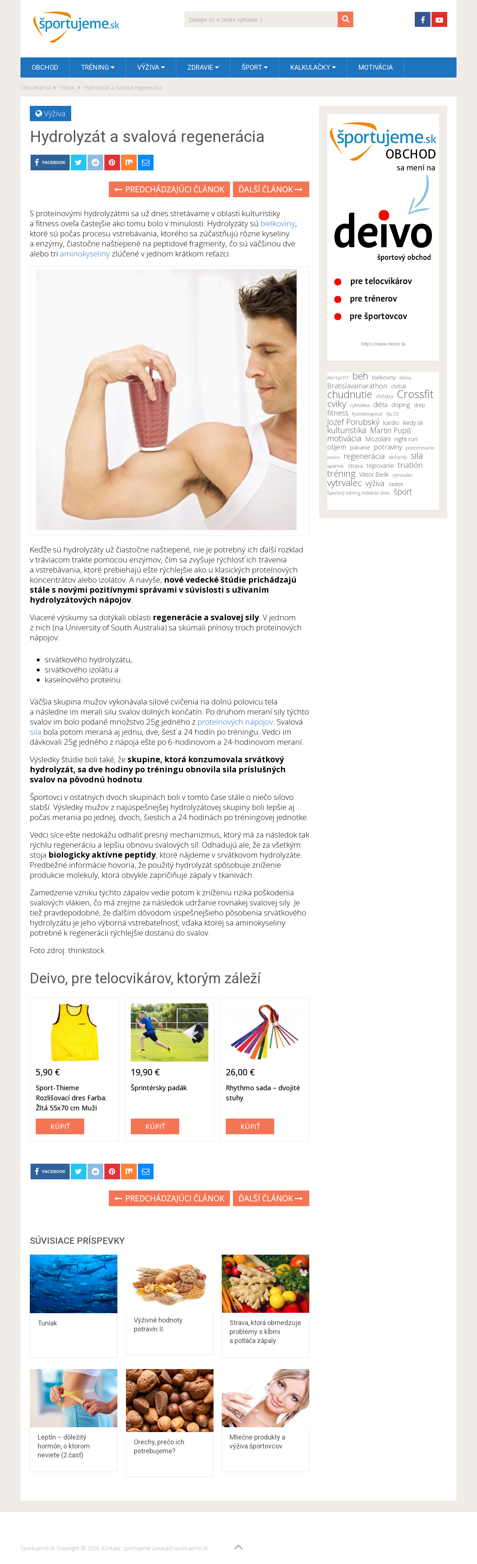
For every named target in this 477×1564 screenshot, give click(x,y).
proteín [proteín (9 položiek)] (333, 457)
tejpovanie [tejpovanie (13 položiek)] (380, 465)
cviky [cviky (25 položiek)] (336, 403)
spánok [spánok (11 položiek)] (335, 466)
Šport (251, 67)
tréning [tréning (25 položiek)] (341, 473)
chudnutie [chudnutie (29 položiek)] (349, 394)
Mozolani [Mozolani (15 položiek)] (378, 438)
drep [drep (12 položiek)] (419, 405)
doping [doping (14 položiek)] (400, 405)
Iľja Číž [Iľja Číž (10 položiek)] (392, 414)
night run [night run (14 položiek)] (405, 439)
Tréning (95, 67)
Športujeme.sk (37, 1548)
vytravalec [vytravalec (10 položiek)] (402, 475)
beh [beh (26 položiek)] (360, 375)
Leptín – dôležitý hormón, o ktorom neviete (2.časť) (64, 1446)
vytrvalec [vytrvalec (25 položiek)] (344, 482)
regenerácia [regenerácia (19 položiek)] (364, 456)
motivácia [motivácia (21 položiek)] (344, 438)
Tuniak (47, 1323)
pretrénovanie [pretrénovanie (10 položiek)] (420, 448)
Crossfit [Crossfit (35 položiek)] (415, 394)
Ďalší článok (270, 189)
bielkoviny (277, 223)
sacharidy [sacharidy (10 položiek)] (398, 457)
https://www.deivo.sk (383, 343)
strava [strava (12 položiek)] (355, 465)
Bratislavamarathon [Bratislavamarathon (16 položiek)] (357, 386)
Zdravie (200, 67)
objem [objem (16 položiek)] (336, 447)
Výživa (148, 67)
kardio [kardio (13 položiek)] (391, 422)
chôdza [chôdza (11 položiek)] (384, 396)
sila (35, 731)
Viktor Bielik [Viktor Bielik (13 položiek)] (374, 474)
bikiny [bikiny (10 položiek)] (405, 378)
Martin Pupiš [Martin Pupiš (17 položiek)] (390, 430)
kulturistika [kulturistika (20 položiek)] (346, 430)
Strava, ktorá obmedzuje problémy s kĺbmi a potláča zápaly (265, 1331)
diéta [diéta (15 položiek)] (380, 404)
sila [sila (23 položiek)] (417, 455)
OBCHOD (45, 67)
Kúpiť (60, 1126)
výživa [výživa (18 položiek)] (375, 483)
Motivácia (375, 67)
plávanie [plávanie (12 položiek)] (360, 447)
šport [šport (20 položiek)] (403, 491)
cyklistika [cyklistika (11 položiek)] (360, 405)
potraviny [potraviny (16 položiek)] (388, 447)
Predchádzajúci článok (169, 189)
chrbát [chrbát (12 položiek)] (399, 386)
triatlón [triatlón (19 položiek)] (410, 465)
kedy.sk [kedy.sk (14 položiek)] (413, 422)
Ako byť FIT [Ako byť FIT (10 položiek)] (338, 378)
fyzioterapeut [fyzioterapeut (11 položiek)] (367, 413)
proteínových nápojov (234, 721)
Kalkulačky (310, 67)
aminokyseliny (85, 253)
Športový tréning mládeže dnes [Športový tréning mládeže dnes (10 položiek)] (358, 493)
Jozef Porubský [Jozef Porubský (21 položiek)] (353, 421)
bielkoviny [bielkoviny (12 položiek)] (384, 377)
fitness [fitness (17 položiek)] (337, 413)
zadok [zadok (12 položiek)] (395, 484)
